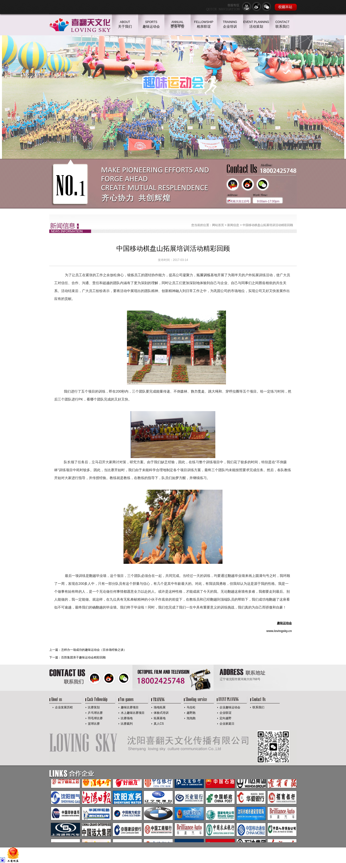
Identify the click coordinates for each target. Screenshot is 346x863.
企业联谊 (225, 713)
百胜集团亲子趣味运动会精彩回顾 (83, 657)
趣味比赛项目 (130, 707)
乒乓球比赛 (95, 713)
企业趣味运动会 (230, 707)
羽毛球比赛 (95, 718)
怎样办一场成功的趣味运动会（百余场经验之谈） (93, 650)
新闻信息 (233, 225)
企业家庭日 (227, 723)
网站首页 (218, 225)
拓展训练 (203, 275)
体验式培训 (161, 713)
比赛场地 (127, 718)
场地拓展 (160, 707)
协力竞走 (198, 391)
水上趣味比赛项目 (133, 713)
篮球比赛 (94, 723)
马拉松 (191, 707)
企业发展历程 (64, 707)
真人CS (159, 723)
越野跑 (191, 713)
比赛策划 (94, 707)
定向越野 (225, 718)
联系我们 (258, 707)
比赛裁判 (127, 723)
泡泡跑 (191, 718)
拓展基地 (160, 718)
